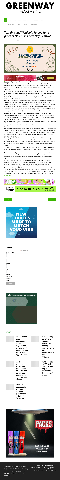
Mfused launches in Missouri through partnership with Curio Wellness (21, 391)
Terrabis (8, 40)
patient (9, 278)
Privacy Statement (38, 470)
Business (36, 20)
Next (51, 199)
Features (42, 20)
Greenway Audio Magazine (14, 20)
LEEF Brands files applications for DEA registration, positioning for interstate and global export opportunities (22, 346)
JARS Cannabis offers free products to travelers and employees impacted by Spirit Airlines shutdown (21, 371)
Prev (9, 199)
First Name (9, 258)
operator (9, 276)
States (19, 24)
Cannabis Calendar (27, 20)
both (8, 280)
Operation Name (10, 269)
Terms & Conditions (50, 470)
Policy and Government (10, 24)
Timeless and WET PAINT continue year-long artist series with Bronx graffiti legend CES (47, 368)
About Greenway (33, 24)
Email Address (10, 252)
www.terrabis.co (8, 175)
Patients (25, 24)
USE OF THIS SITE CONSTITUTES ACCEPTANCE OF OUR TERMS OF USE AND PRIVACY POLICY (42, 467)
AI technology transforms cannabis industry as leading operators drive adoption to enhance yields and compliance (48, 347)
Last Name (9, 263)
